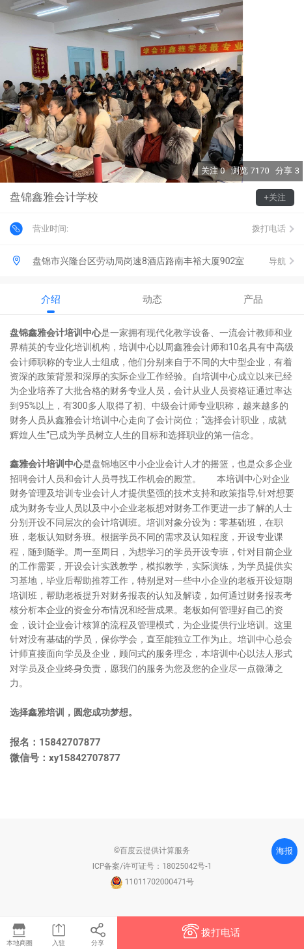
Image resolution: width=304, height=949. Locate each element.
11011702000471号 (152, 881)
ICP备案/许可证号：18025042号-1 (152, 866)
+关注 (275, 197)
